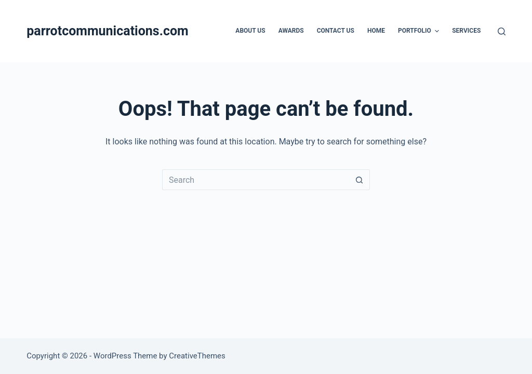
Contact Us (335, 30)
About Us (250, 30)
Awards (291, 30)
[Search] (502, 31)
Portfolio (420, 31)
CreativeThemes (197, 355)
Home (376, 30)
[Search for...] (255, 179)
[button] (437, 31)
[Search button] (359, 179)
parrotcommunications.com (107, 30)
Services (466, 30)
